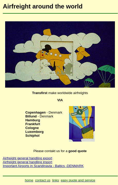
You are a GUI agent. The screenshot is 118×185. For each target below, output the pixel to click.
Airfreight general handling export (27, 158)
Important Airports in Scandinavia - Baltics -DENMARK (43, 166)
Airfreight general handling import (27, 162)
